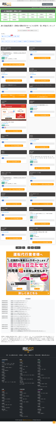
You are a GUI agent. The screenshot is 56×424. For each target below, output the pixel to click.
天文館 (40, 413)
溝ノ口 (21, 386)
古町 (39, 366)
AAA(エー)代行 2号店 (7, 49)
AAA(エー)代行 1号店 (7, 174)
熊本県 (39, 403)
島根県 (21, 397)
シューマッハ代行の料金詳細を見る (42, 245)
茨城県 (21, 364)
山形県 (3, 380)
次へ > (37, 250)
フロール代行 (17, 332)
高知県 (21, 417)
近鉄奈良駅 (8, 410)
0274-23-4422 (5, 141)
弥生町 (25, 395)
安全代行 (4, 196)
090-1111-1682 (34, 217)
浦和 (26, 374)
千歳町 (46, 386)
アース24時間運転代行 (19, 333)
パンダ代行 (17, 329)
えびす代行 (4, 103)
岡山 (21, 401)
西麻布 (22, 381)
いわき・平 (9, 384)
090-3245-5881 (6, 234)
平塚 (28, 385)
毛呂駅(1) (5, 14)
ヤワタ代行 (17, 303)
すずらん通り (4, 367)
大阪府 (3, 403)
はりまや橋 (26, 418)
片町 (39, 374)
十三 (8, 404)
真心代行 (32, 153)
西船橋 (22, 377)
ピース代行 (4, 230)
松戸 (24, 377)
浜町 (44, 401)
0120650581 (33, 75)
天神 (44, 395)
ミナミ (6, 404)
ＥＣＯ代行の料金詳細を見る (42, 59)
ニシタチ (40, 410)
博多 (39, 395)
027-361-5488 (34, 53)
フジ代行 (32, 70)
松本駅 (49, 380)
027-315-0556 (34, 161)
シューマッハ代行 (34, 230)
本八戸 (4, 370)
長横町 (7, 370)
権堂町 (43, 380)
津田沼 (33, 377)
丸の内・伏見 (44, 389)
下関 (21, 407)
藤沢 (23, 386)
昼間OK (25, 42)
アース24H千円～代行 (19, 310)
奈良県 (3, 409)
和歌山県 (3, 411)
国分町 (4, 375)
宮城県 (3, 374)
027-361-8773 (5, 157)
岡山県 (21, 400)
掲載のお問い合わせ (46, 357)
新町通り (10, 370)
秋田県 (3, 377)
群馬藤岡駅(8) (41, 17)
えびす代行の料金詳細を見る (14, 133)
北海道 (3, 364)
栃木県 (21, 367)
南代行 (3, 153)
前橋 (21, 371)
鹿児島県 (39, 411)
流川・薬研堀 (26, 404)
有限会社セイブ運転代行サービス (10, 86)
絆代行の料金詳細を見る (42, 149)
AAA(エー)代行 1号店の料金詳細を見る (13, 191)
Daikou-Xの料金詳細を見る (42, 117)
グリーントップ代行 (18, 318)
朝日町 (22, 395)
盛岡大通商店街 (5, 372)
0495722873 (5, 75)
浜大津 (4, 398)
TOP (7, 357)
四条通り (4, 401)
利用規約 (21, 357)
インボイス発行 (12, 42)
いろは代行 (17, 320)
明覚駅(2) (14, 14)
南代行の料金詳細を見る (14, 163)
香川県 (21, 411)
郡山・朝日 (5, 384)
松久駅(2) (14, 17)
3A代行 (16, 306)
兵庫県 (3, 406)
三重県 (3, 394)
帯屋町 (22, 418)
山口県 (21, 406)
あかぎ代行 (4, 70)
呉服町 (40, 386)
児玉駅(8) (23, 17)
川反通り (4, 378)
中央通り (40, 380)
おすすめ (4, 37)
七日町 (4, 381)
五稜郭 (10, 367)
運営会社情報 (37, 357)
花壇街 (25, 381)
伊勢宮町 (27, 398)
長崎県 (39, 400)
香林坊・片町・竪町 (42, 371)
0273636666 (33, 180)
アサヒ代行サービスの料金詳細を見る (42, 206)
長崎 (39, 401)
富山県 (39, 367)
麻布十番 (31, 381)
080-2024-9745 (34, 236)
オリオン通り (23, 368)
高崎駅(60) (14, 20)
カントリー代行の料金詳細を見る (14, 147)
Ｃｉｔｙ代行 (5, 210)
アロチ (6, 413)
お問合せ (25, 357)
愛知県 (39, 388)
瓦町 (21, 413)
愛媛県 (21, 414)
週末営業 (38, 42)
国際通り (42, 415)
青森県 (3, 368)
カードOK (4, 42)
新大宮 (4, 410)
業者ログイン (31, 357)
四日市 (4, 395)
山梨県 (39, 376)
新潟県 (39, 364)
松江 (21, 398)
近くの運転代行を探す (13, 357)
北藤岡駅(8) (50, 17)
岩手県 (3, 371)
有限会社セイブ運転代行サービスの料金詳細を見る (13, 97)
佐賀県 (39, 397)
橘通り (43, 410)
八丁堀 (22, 404)
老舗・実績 (16, 37)
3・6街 (11, 366)
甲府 (39, 377)
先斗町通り (8, 401)
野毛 (21, 385)
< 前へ (19, 250)
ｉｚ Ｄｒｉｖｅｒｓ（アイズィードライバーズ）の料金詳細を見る (42, 97)
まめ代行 (32, 210)
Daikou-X (32, 103)
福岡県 (39, 394)
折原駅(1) (41, 14)
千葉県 (21, 376)
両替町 (43, 386)
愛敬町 (40, 398)
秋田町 (22, 410)
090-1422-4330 (34, 90)
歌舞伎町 (21, 382)
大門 (8, 367)
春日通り (42, 377)
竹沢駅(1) (32, 14)
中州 (41, 395)
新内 (3, 413)
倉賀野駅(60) (5, 20)
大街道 (22, 415)
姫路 (6, 407)
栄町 (20, 378)
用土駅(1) (5, 17)
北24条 (8, 366)
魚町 (11, 407)
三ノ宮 (4, 407)
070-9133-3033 (6, 57)
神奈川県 (21, 384)
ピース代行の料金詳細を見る (14, 241)
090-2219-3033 (6, 182)
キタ (3, 404)
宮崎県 (39, 409)
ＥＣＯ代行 (32, 49)
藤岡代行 (16, 313)
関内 (23, 385)
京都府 (3, 400)
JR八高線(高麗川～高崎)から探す (13, 11)
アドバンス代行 (18, 316)
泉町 (27, 368)
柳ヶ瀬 (40, 383)
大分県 (39, 406)
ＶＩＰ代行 (17, 315)
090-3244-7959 (6, 214)
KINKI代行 (17, 308)
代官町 (24, 398)
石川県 (39, 370)
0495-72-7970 (5, 200)
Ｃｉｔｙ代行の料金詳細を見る (13, 221)
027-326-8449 (34, 200)
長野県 (39, 379)
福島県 (3, 383)
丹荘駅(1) (32, 17)
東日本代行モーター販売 (36, 174)
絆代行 (31, 137)
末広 (13, 367)
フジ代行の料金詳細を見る (42, 82)
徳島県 (21, 409)
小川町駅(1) (23, 14)
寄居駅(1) (51, 14)
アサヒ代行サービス (35, 196)
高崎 (23, 371)
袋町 (46, 380)
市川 (28, 377)
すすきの (4, 366)
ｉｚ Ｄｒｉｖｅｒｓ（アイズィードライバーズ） (42, 86)
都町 (39, 407)
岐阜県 (39, 382)
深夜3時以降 (32, 42)
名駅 (41, 389)
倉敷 (23, 401)
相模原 (33, 385)
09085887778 (5, 125)
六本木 (28, 381)
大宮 (21, 374)
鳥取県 (21, 394)
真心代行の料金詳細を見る (42, 170)
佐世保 (42, 401)
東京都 (21, 380)
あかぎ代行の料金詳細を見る (14, 82)
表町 (26, 401)
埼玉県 (21, 373)
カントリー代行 (5, 137)
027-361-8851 (5, 90)
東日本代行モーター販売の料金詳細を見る (42, 186)
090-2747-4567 (34, 108)
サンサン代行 (17, 325)
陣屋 (14, 384)
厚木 (30, 385)
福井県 (39, 373)
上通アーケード (41, 404)
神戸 (8, 407)
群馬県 (40, 7)
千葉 (30, 377)
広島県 (21, 403)
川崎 (26, 385)
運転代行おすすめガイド (35, 7)
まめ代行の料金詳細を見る (42, 226)
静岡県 (39, 385)
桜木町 (40, 368)
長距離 (19, 42)
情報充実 (10, 37)
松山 (39, 415)
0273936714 (33, 142)
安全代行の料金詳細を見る (13, 206)
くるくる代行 (17, 323)
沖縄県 (39, 414)
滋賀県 (3, 397)
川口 (23, 374)
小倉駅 (46, 395)
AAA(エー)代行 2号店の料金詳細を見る (13, 66)
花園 (13, 366)
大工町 (22, 366)
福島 (12, 384)
